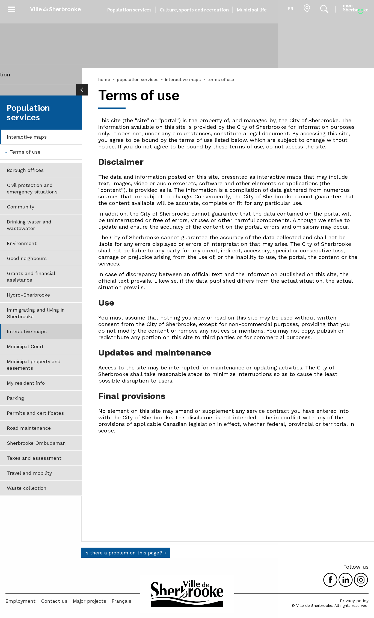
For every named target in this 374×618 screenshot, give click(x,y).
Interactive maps (27, 137)
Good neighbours (27, 258)
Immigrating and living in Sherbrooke (36, 313)
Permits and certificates (35, 413)
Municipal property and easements (34, 365)
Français (121, 601)
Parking (15, 398)
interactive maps (183, 79)
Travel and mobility (29, 473)
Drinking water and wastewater (29, 225)
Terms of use (25, 152)
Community (20, 207)
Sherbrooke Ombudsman (36, 443)
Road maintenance (29, 428)
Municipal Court (25, 346)
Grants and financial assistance (31, 276)
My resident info (26, 383)
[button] (11, 8)
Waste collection (26, 488)
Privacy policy (354, 600)
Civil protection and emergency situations (32, 188)
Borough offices (25, 170)
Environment (22, 243)
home (104, 79)
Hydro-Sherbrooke (28, 295)
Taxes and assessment (34, 458)
